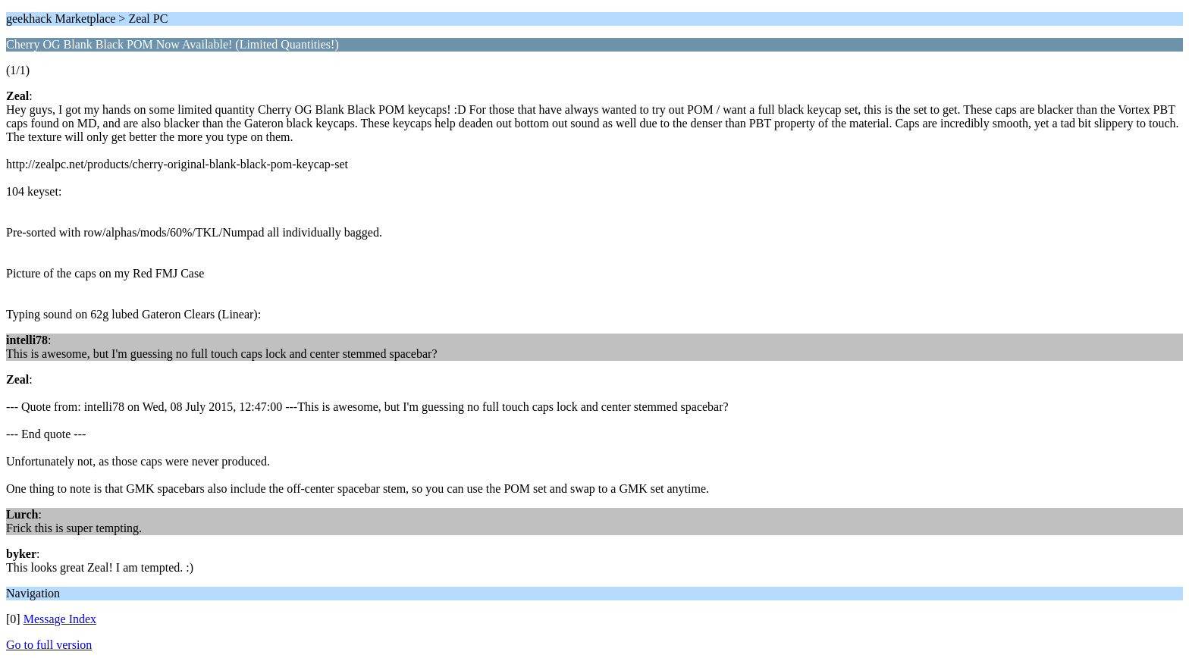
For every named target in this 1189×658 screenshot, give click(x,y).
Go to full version (49, 644)
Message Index (60, 619)
